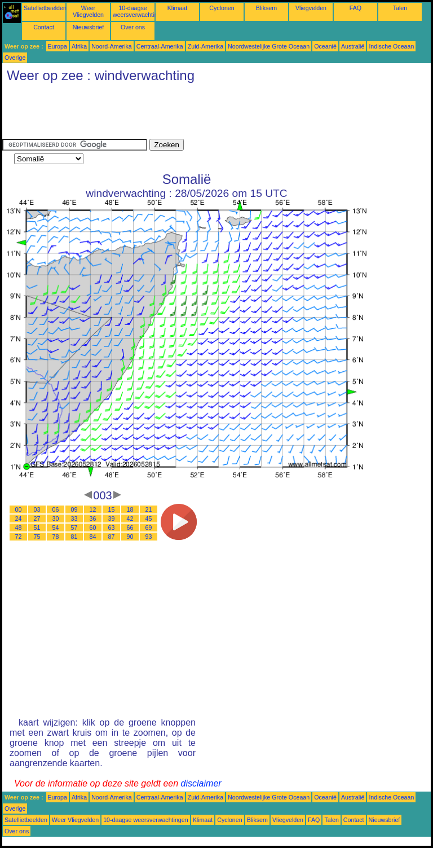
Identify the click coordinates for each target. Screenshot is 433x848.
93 (148, 536)
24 (18, 518)
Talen (400, 8)
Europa (57, 46)
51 (37, 527)
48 (18, 527)
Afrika (79, 46)
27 (37, 518)
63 (111, 527)
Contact (43, 27)
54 (55, 527)
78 (55, 536)
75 (37, 536)
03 (37, 509)
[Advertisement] (207, 113)
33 (74, 518)
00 (18, 509)
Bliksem (266, 8)
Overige (15, 57)
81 (74, 536)
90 (130, 536)
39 (111, 518)
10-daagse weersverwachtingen (140, 11)
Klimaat (177, 8)
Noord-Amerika (111, 46)
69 (148, 527)
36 (93, 518)
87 (111, 536)
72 (18, 536)
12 (93, 509)
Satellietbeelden (45, 8)
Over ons (133, 27)
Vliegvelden (310, 8)
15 (111, 509)
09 (74, 509)
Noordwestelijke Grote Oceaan (269, 46)
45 (148, 518)
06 (55, 509)
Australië (352, 46)
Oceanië (325, 46)
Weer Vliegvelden (88, 11)
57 (74, 527)
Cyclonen (221, 8)
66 (130, 527)
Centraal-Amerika (159, 46)
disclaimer (201, 783)
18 (130, 509)
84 (93, 536)
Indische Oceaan (391, 46)
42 (130, 518)
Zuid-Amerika (205, 46)
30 (55, 518)
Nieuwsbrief (88, 27)
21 (148, 509)
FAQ (355, 8)
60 (93, 527)
